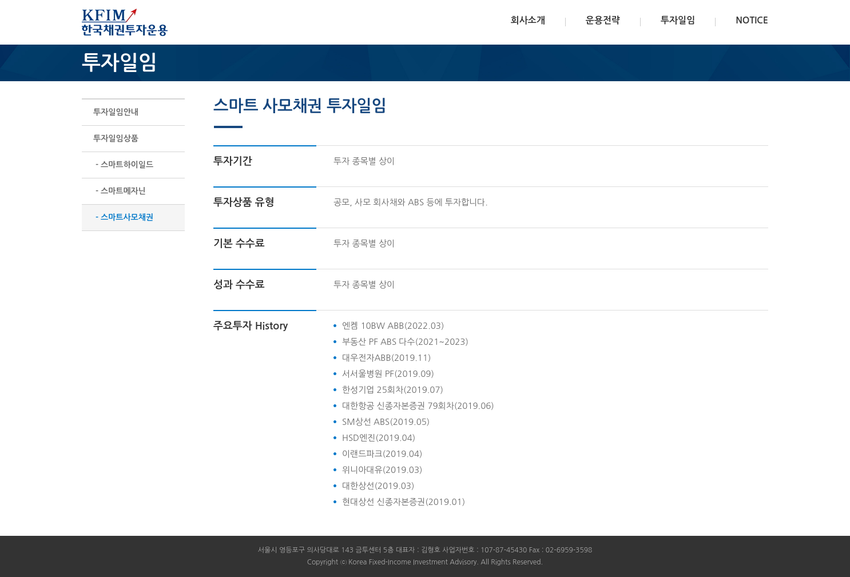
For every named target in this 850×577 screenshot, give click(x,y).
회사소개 (528, 20)
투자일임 (678, 20)
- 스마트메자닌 (119, 191)
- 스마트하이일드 (123, 165)
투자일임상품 (115, 138)
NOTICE (752, 20)
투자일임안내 (115, 112)
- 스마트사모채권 (123, 217)
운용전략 (603, 20)
